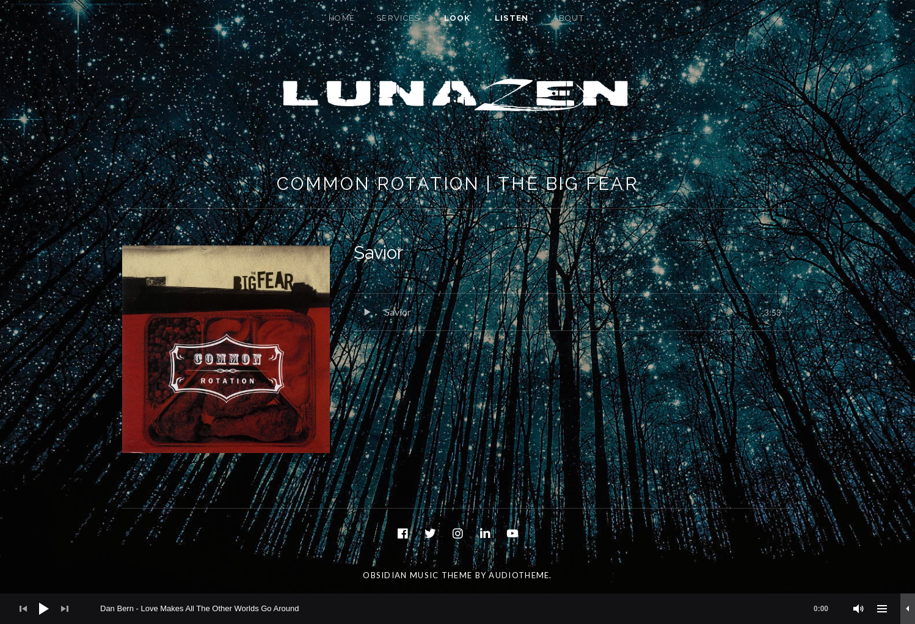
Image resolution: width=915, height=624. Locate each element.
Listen (512, 18)
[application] (457, 608)
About (569, 18)
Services (398, 18)
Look (457, 18)
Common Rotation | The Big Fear (458, 183)
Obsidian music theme (417, 575)
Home (342, 18)
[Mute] (859, 609)
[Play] (44, 609)
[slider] (470, 608)
